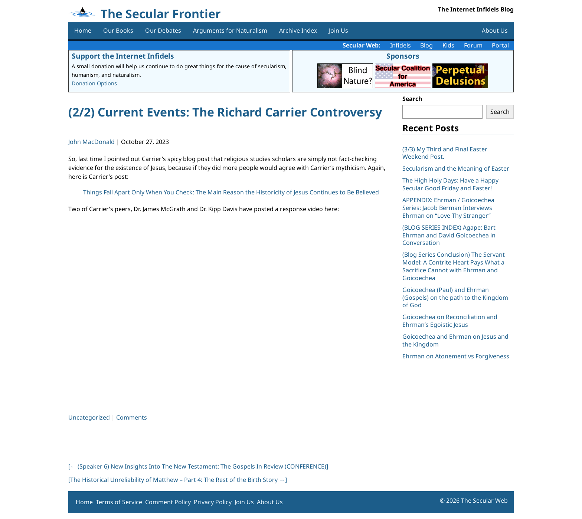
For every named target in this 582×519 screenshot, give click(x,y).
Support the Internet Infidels (123, 56)
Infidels (400, 45)
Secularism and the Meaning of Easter (455, 168)
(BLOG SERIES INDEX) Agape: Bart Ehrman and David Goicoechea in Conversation (449, 235)
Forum (473, 45)
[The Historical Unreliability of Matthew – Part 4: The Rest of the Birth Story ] (177, 480)
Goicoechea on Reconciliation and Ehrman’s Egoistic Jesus (449, 321)
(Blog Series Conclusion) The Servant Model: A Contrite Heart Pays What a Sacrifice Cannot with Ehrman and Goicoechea (453, 266)
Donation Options (94, 83)
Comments (131, 417)
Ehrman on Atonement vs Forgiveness (455, 356)
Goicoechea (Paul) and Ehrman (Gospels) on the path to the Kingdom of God (455, 297)
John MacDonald (91, 142)
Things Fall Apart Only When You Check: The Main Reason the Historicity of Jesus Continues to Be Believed (231, 192)
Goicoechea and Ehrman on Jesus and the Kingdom (455, 340)
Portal (500, 45)
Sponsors (402, 56)
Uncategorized (89, 417)
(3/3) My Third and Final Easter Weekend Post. (444, 153)
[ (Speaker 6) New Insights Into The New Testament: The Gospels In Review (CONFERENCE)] (198, 466)
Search (412, 98)
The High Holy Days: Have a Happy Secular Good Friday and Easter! (450, 184)
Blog (426, 45)
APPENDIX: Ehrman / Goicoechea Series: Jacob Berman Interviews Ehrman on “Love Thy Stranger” (448, 208)
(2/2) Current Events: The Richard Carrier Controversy (225, 112)
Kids (448, 45)
